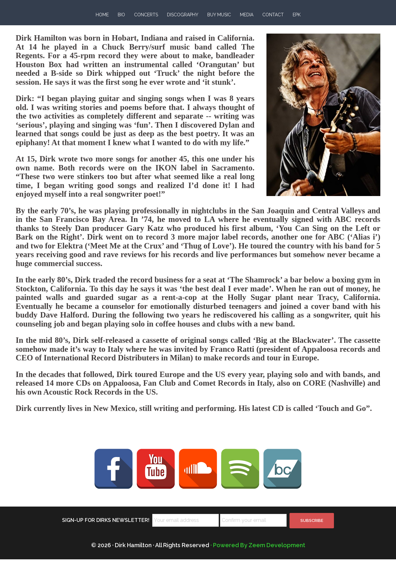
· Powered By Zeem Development (257, 552)
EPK (297, 14)
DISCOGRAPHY (182, 14)
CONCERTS (146, 14)
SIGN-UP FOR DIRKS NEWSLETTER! (105, 528)
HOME (102, 14)
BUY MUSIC (219, 14)
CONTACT (273, 14)
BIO (121, 14)
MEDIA (246, 14)
